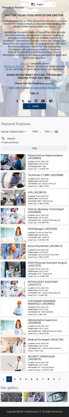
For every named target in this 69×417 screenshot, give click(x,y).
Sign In (24, 63)
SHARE (35, 106)
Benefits (49, 83)
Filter (34, 148)
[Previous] (3, 379)
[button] (42, 4)
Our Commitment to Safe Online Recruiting (34, 87)
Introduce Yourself (14, 66)
